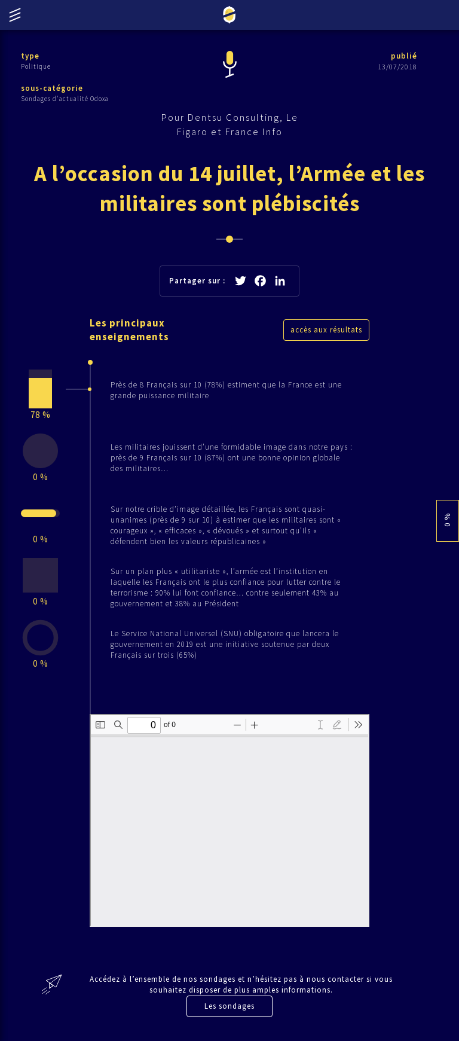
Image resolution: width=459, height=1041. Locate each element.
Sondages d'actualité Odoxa (65, 98)
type (30, 56)
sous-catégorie (52, 88)
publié (404, 56)
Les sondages (229, 1006)
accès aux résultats (326, 330)
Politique (36, 66)
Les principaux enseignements (129, 330)
